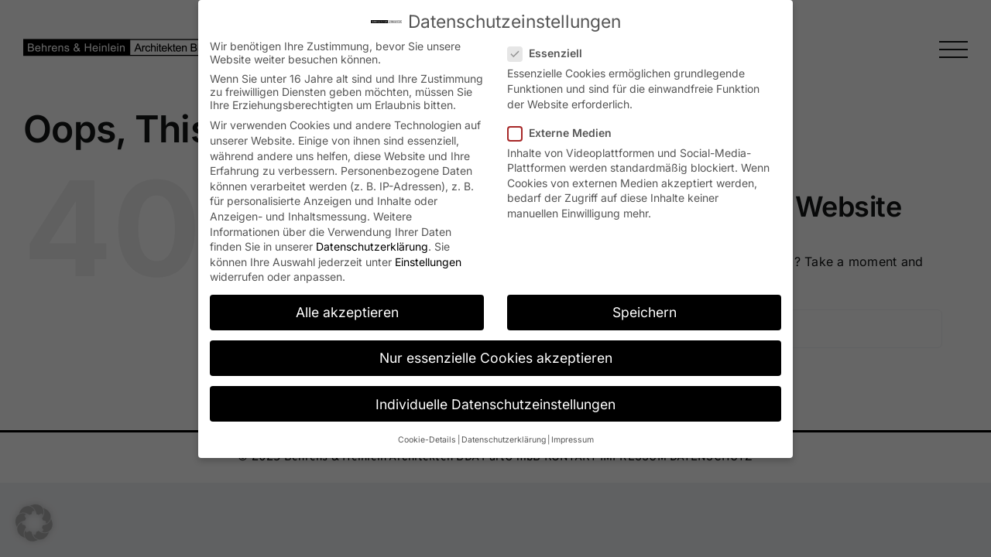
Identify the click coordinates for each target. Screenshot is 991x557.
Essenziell (551, 53)
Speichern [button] (644, 312)
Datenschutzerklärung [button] (503, 440)
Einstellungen (428, 261)
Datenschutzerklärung (372, 246)
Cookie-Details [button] (427, 440)
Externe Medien (566, 132)
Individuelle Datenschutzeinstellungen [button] (495, 404)
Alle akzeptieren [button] (347, 312)
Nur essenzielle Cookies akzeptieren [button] (495, 358)
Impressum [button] (572, 440)
